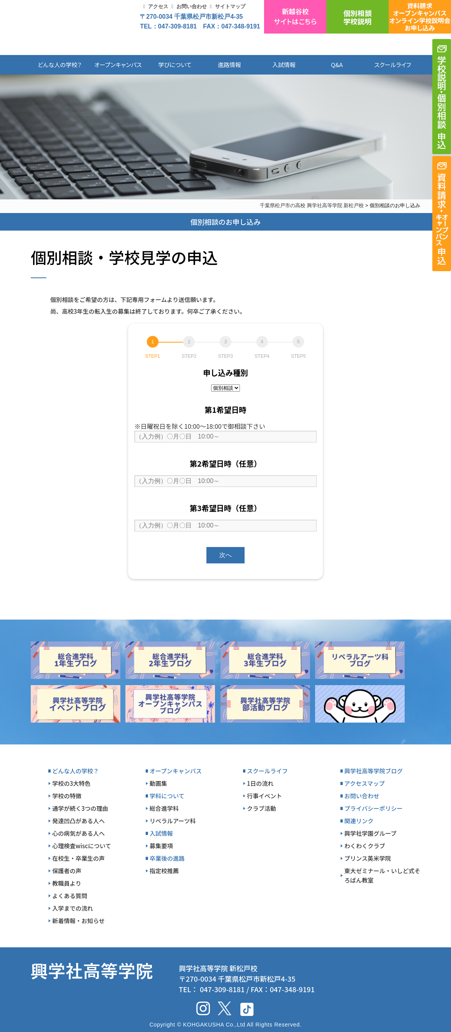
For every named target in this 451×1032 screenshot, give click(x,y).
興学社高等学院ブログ (373, 771)
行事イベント (264, 796)
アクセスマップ (364, 783)
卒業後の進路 (167, 858)
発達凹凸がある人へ (78, 821)
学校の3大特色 (71, 783)
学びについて (175, 64)
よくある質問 (69, 896)
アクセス (158, 6)
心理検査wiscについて (81, 846)
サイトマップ (230, 6)
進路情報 (229, 64)
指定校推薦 (164, 871)
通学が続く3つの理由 (80, 808)
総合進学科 (164, 808)
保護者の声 (66, 871)
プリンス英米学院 (367, 858)
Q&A (337, 64)
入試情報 (284, 64)
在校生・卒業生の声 (78, 858)
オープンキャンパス (118, 64)
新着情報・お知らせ (78, 921)
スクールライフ (387, 64)
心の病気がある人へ (78, 833)
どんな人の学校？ (60, 64)
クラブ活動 (261, 808)
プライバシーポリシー (373, 808)
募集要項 (161, 846)
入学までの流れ (72, 908)
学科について (167, 796)
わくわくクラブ (364, 846)
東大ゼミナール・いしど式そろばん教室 (382, 875)
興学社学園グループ (370, 833)
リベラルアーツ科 (173, 821)
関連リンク (358, 821)
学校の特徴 (66, 796)
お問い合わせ (191, 6)
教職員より (66, 883)
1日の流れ (260, 783)
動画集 (158, 783)
